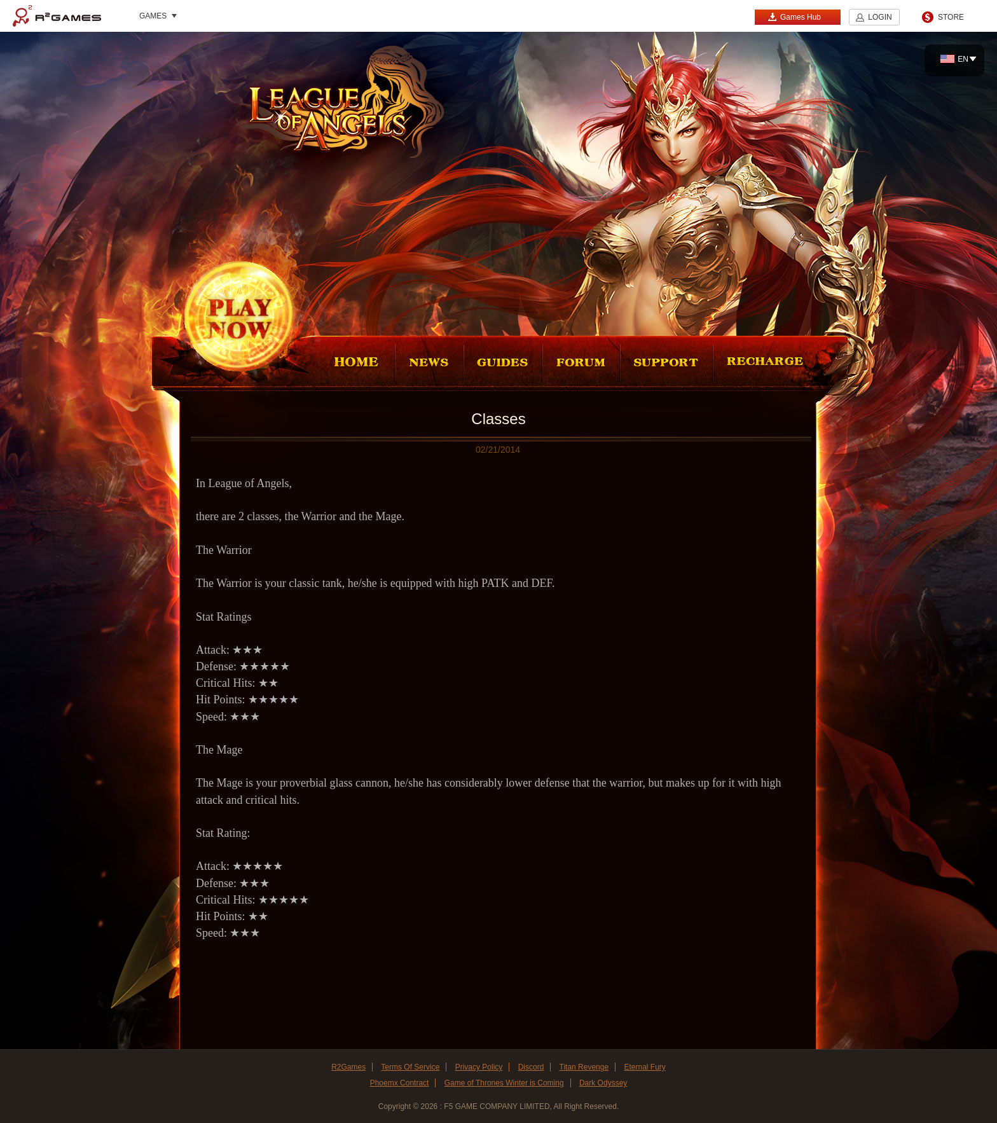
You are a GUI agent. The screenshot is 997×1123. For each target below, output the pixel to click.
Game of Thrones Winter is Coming (504, 1082)
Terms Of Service (410, 1067)
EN (954, 59)
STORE (951, 17)
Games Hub (794, 17)
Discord (531, 1067)
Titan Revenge (584, 1067)
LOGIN (879, 17)
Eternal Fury (644, 1067)
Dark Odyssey (603, 1082)
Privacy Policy (479, 1067)
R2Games (57, 16)
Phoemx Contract (399, 1082)
